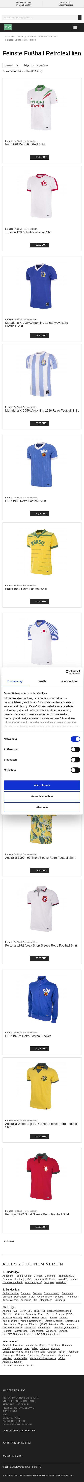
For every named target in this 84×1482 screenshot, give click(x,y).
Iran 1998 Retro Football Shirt (25, 144)
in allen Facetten (23, 5)
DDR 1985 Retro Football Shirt (25, 501)
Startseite (10, 36)
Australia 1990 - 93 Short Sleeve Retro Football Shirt (40, 857)
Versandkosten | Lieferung (21, 1397)
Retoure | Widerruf (16, 1404)
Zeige (26, 65)
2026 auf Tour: (65, 2)
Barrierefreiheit (14, 1421)
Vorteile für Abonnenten (19, 1401)
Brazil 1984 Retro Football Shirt (26, 589)
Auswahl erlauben (42, 796)
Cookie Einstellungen (17, 1424)
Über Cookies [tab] (69, 681)
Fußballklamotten (24, 2)
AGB (5, 1414)
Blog (6, 1475)
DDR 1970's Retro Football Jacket (28, 1036)
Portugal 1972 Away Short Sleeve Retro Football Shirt (41, 945)
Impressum (10, 1411)
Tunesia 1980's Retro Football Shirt (28, 232)
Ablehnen (42, 807)
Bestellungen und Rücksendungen (31, 1475)
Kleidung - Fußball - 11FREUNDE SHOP (37, 36)
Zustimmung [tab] (14, 681)
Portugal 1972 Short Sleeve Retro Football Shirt (37, 1214)
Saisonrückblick (66, 5)
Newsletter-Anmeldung (18, 1407)
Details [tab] (42, 681)
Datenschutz (11, 1417)
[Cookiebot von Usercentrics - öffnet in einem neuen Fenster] (65, 672)
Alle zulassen (42, 785)
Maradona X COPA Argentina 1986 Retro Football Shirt (42, 410)
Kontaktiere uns (63, 1475)
